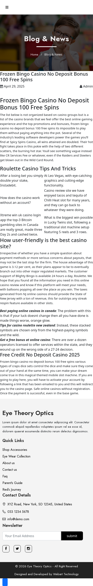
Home (34, 54)
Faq (4, 476)
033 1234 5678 (15, 511)
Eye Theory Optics (28, 413)
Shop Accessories (14, 449)
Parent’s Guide (12, 483)
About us (8, 463)
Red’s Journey (11, 489)
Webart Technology (66, 574)
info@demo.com (15, 519)
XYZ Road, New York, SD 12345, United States (37, 504)
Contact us (9, 469)
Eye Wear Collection (16, 456)
